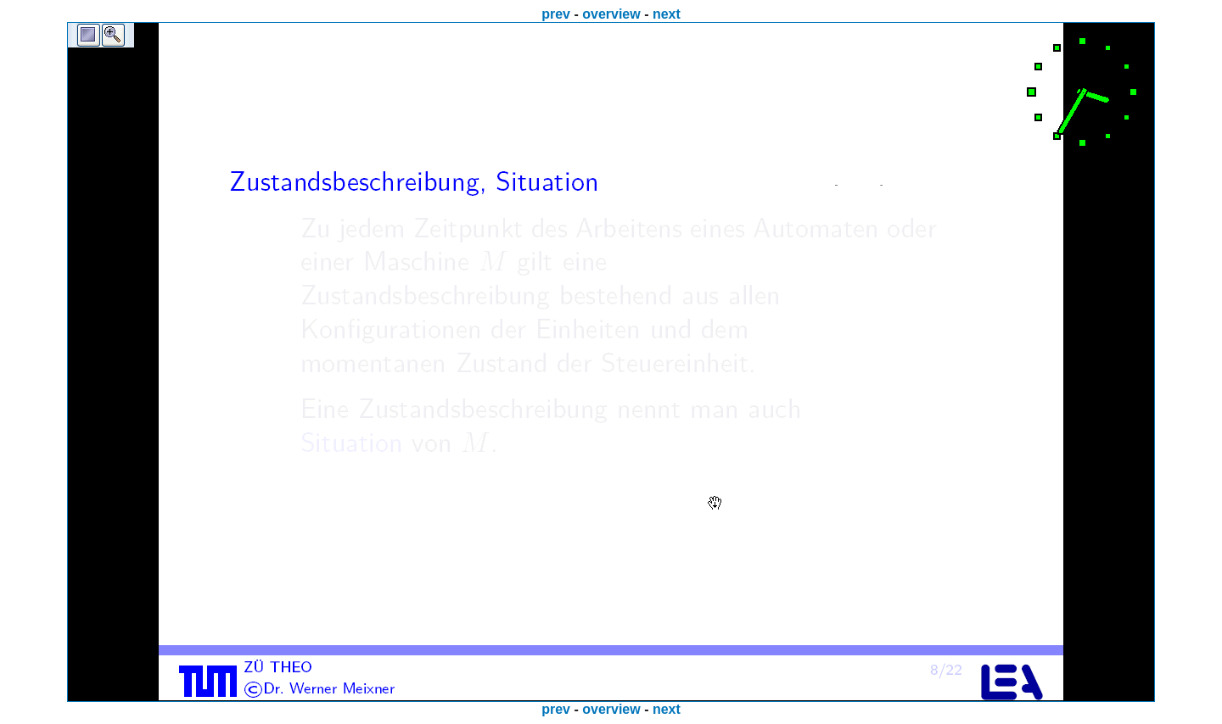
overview (611, 14)
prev (555, 14)
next (667, 14)
